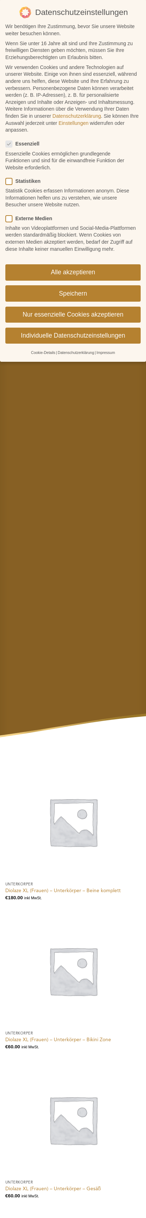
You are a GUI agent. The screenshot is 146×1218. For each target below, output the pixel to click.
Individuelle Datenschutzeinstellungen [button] (73, 326)
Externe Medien (31, 209)
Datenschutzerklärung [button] (76, 343)
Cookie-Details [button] (43, 343)
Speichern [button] (73, 284)
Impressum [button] (106, 343)
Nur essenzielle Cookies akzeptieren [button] (72, 305)
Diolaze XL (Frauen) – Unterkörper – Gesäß (53, 1189)
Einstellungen (73, 114)
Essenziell (25, 135)
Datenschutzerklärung (76, 107)
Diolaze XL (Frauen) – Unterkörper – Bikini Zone (58, 1040)
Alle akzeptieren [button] (73, 263)
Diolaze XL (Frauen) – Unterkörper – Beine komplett (63, 891)
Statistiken (26, 172)
